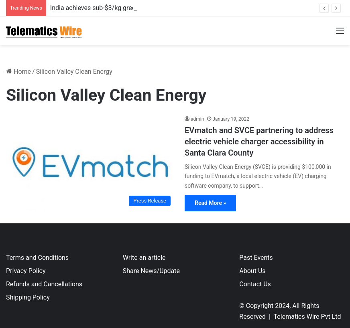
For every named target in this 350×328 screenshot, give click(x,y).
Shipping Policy (28, 297)
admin (197, 119)
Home (18, 71)
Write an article (144, 257)
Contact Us (255, 284)
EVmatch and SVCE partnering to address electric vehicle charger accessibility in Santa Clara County (259, 142)
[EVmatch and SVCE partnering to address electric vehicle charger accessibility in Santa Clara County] (90, 162)
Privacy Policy (26, 271)
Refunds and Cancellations (44, 284)
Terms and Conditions (37, 257)
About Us (252, 271)
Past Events (256, 257)
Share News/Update (151, 271)
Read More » (210, 203)
